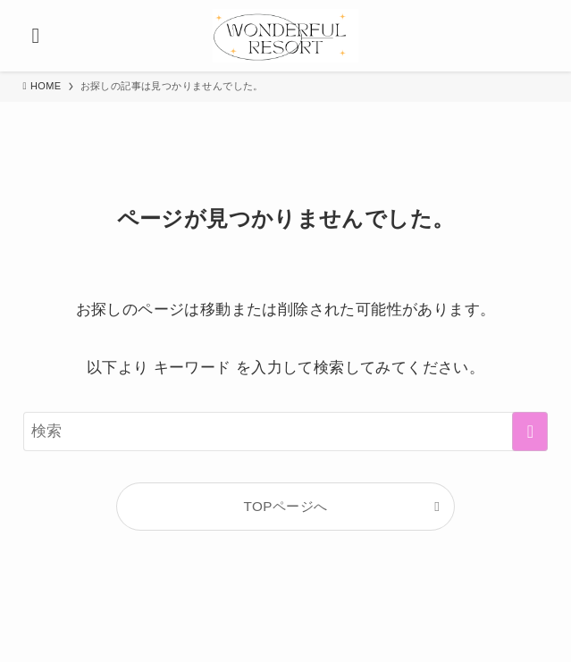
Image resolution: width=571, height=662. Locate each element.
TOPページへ (286, 506)
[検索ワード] (286, 431)
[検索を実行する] (530, 431)
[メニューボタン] (35, 35)
